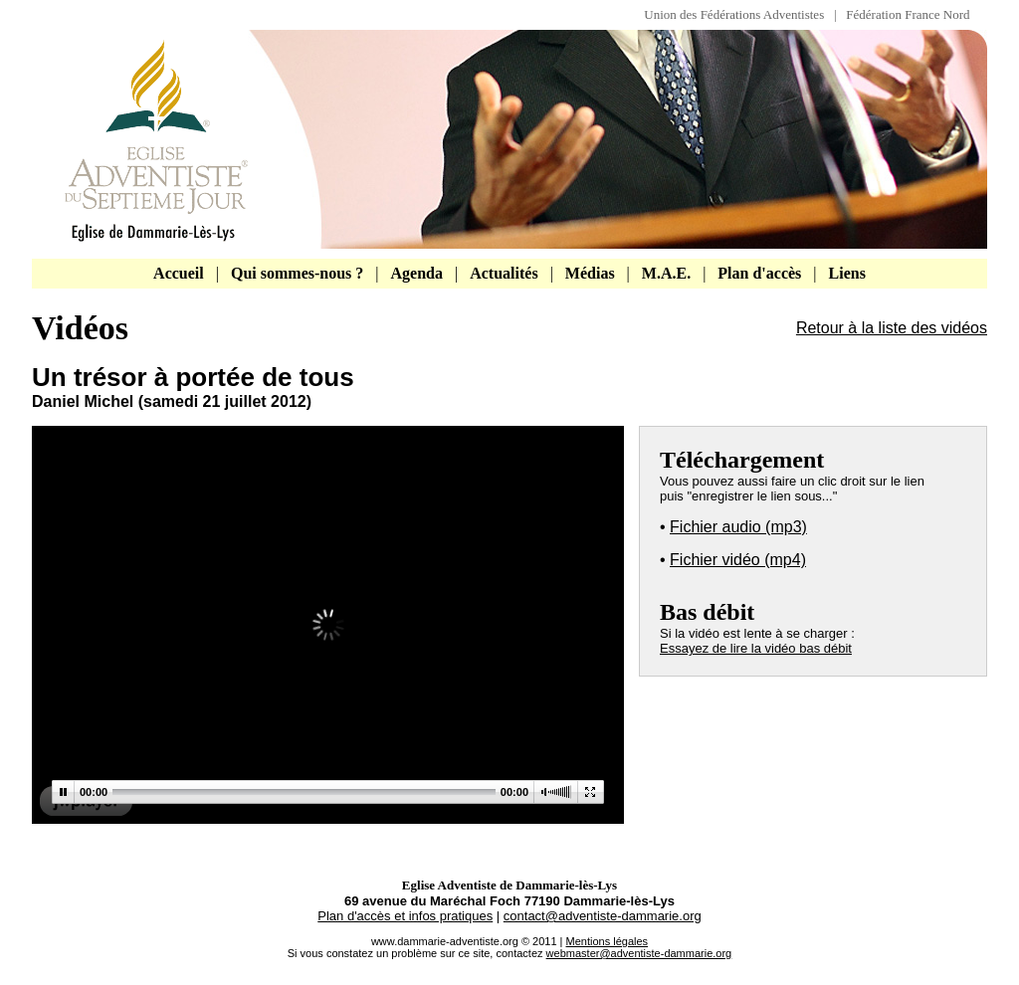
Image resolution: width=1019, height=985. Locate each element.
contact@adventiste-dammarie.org (603, 915)
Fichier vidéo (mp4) (738, 559)
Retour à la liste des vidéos (891, 327)
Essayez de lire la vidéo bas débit (756, 648)
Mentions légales (607, 941)
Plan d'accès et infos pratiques (405, 915)
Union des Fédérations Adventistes (739, 14)
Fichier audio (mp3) (738, 526)
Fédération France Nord (907, 14)
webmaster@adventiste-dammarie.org (639, 953)
